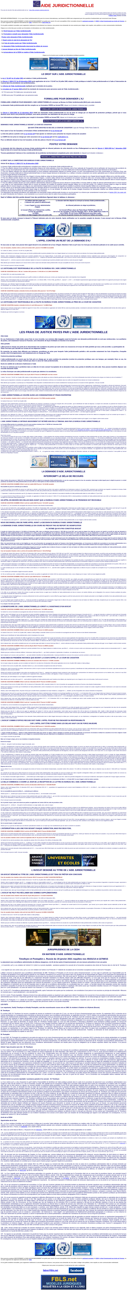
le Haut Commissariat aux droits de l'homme (112, 21)
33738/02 (66, 1178)
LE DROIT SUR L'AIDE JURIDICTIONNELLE (63, 74)
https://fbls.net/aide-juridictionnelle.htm (39, 10)
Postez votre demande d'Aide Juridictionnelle (17, 37)
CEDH (97, 21)
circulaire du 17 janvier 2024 (12, 89)
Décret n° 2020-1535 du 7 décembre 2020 (112, 148)
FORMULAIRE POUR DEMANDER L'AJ (64, 98)
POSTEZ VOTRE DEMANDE (63, 144)
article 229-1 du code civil (118, 192)
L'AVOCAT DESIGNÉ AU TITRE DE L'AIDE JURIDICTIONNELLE (63, 870)
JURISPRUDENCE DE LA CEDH (63, 949)
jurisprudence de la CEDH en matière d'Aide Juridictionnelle (24, 52)
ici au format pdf (56, 130)
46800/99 (24, 1126)
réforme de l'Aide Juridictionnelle (14, 86)
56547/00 (122, 1143)
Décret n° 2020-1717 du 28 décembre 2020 (17, 81)
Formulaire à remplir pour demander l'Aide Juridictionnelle (24, 34)
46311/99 (23, 1170)
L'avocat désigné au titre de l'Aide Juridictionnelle (19, 49)
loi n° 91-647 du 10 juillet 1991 (13, 78)
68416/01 (39, 1130)
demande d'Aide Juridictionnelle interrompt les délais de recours (26, 46)
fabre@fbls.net (46, 22)
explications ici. (63, 137)
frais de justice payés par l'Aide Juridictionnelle (20, 43)
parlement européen (88, 21)
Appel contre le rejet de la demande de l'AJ (17, 40)
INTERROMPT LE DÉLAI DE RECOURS (63, 476)
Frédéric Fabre (113, 15)
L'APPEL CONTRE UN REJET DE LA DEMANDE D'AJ (63, 240)
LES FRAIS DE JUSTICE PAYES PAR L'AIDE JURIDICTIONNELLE (63, 332)
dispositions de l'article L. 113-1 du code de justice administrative (94, 429)
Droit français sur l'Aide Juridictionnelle (17, 31)
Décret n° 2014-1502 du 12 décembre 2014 (18, 112)
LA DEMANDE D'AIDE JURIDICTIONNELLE (63, 471)
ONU (30, 22)
